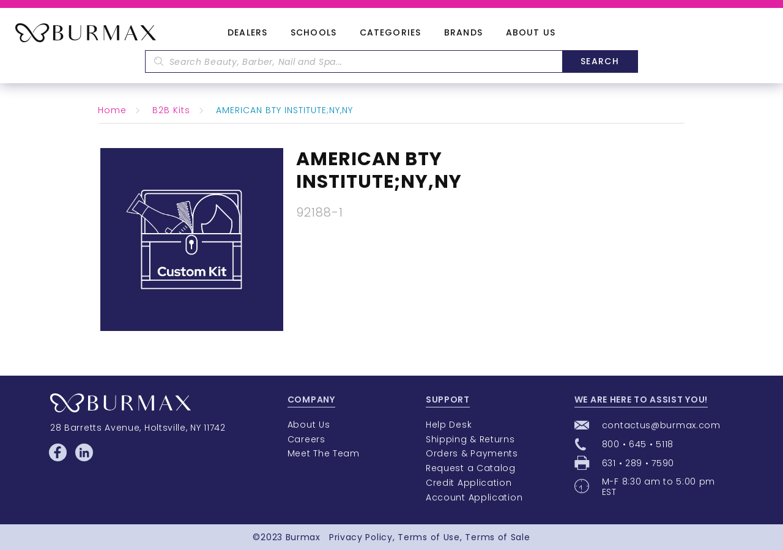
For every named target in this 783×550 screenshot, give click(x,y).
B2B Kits (171, 110)
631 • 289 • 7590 (638, 463)
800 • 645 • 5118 (638, 444)
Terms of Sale (497, 537)
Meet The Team (324, 453)
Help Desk (449, 424)
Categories (390, 33)
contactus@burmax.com (661, 425)
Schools (313, 33)
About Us (530, 33)
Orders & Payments (472, 453)
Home (112, 110)
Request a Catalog (471, 468)
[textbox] (353, 61)
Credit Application (469, 483)
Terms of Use (428, 537)
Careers (306, 439)
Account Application (474, 497)
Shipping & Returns (470, 439)
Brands (463, 33)
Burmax (303, 537)
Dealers (247, 33)
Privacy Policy (361, 537)
